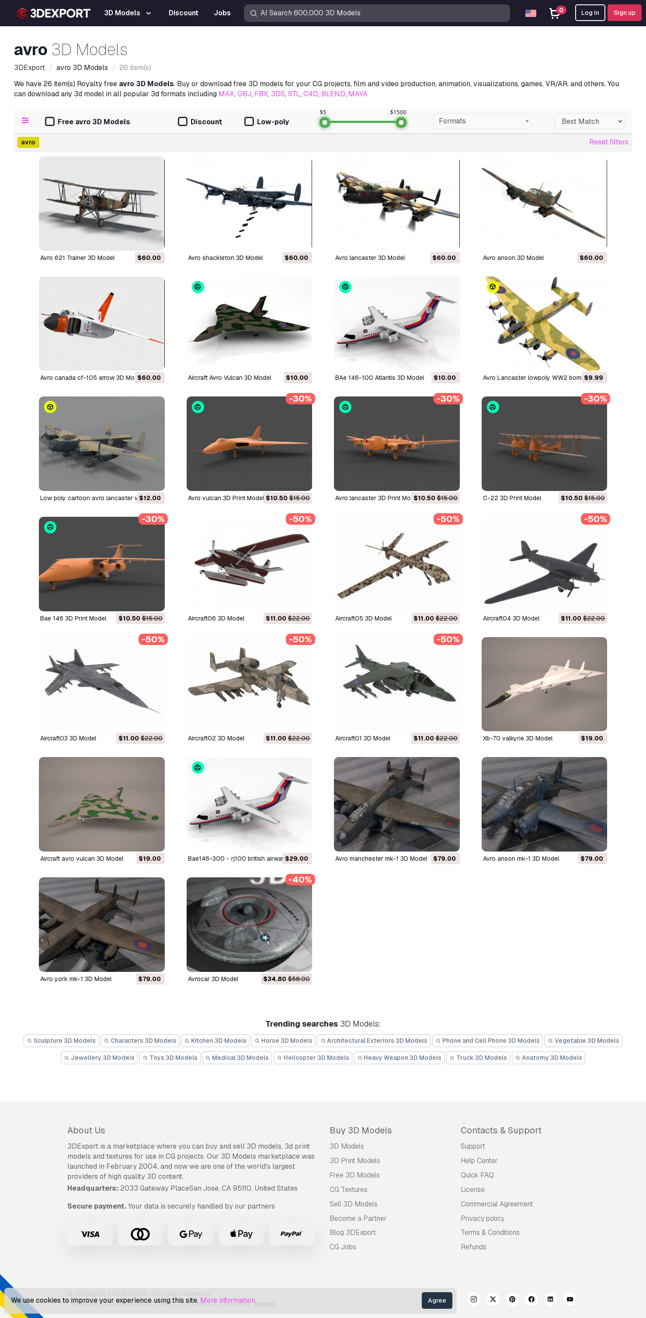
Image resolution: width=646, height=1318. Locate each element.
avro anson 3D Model (513, 258)
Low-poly (266, 122)
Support (473, 1146)
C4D (310, 93)
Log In (590, 13)
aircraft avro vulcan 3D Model (81, 858)
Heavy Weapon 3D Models (399, 1058)
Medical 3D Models (237, 1058)
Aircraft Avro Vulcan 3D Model (229, 378)
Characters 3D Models (140, 1041)
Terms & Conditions (490, 1232)
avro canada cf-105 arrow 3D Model (91, 378)
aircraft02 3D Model (216, 738)
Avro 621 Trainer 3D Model (77, 258)
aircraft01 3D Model (362, 738)
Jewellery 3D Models (99, 1058)
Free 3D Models (355, 1175)
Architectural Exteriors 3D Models (374, 1041)
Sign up (625, 13)
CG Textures (349, 1189)
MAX (226, 93)
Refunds (473, 1246)
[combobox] (482, 121)
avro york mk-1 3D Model (75, 979)
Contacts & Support (501, 1130)
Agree (437, 1300)
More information (227, 1300)
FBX (261, 93)
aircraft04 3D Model (511, 618)
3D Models (347, 1146)
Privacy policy (482, 1218)
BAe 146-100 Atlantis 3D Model (379, 378)
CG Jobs (343, 1246)
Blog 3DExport (353, 1232)
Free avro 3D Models (87, 122)
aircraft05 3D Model (363, 618)
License (473, 1189)
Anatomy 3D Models (548, 1058)
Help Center (479, 1160)
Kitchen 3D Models (215, 1041)
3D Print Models (355, 1160)
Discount (200, 122)
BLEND (333, 93)
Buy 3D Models (361, 1130)
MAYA (358, 93)
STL (294, 93)
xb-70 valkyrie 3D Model (517, 738)
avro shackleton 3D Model (225, 258)
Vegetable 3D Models (583, 1041)
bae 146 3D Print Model (73, 618)
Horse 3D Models (283, 1041)
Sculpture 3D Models (61, 1041)
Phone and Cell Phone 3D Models (487, 1041)
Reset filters (609, 142)
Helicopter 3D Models (313, 1058)
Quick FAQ (477, 1175)
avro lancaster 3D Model (370, 258)
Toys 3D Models (170, 1058)
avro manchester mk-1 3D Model (381, 858)
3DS (278, 93)
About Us (86, 1130)
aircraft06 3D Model (216, 618)
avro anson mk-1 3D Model (521, 858)
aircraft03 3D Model (68, 738)
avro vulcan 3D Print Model (226, 498)
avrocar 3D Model (213, 979)
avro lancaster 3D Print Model (377, 498)
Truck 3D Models (478, 1058)
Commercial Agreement (497, 1204)
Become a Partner (358, 1218)
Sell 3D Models (354, 1204)
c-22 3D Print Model (512, 498)
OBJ (244, 93)
